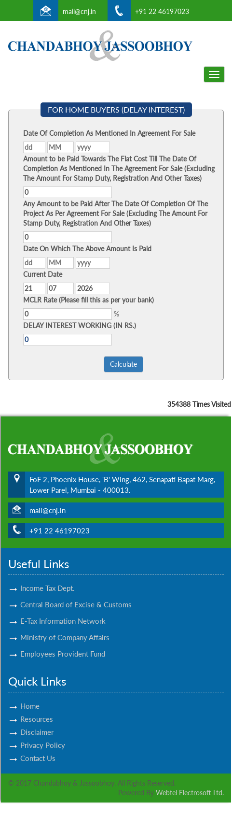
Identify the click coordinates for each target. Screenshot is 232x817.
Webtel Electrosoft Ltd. (190, 792)
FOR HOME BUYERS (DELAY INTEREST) (116, 109)
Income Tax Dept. (47, 579)
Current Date (42, 274)
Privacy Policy (42, 736)
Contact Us (37, 749)
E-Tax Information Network (63, 612)
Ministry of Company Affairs (64, 628)
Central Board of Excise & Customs (76, 595)
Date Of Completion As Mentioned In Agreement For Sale (109, 133)
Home (30, 697)
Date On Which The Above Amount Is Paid (87, 248)
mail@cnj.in (79, 11)
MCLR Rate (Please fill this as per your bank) (88, 300)
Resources (36, 710)
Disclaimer (37, 723)
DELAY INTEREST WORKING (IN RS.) (79, 325)
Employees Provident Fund (62, 645)
